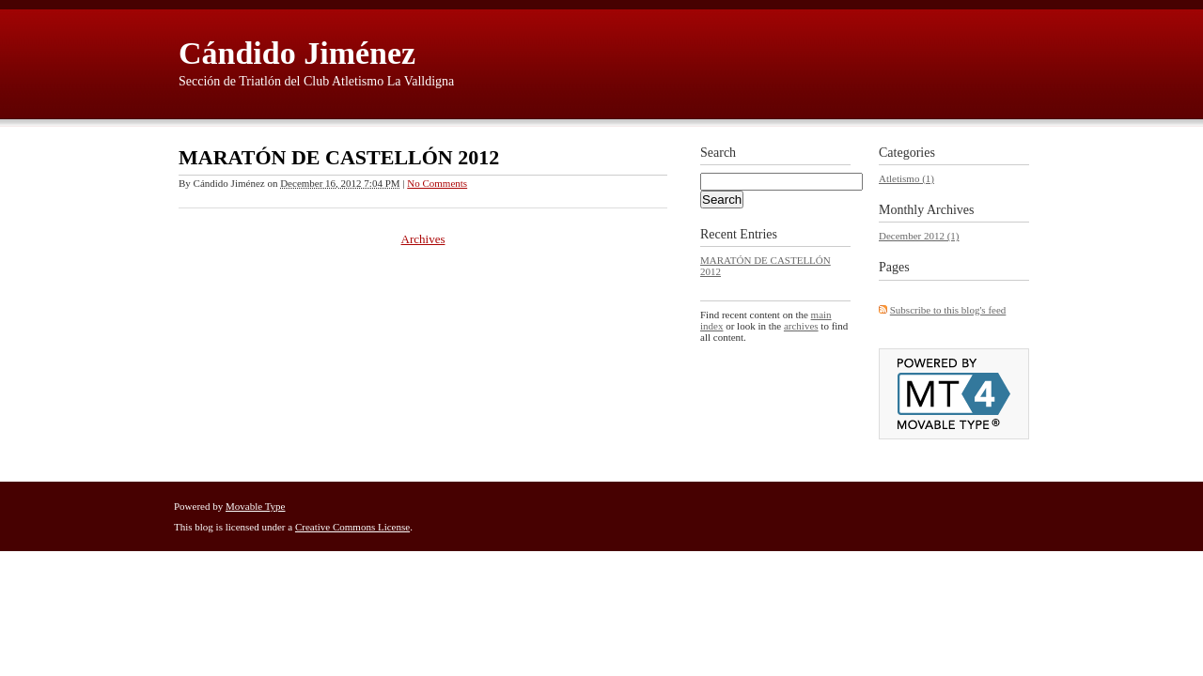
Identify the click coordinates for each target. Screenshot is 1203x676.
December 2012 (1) (919, 235)
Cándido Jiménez (297, 53)
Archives (423, 239)
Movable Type (256, 506)
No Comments (437, 183)
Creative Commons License (352, 526)
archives (801, 325)
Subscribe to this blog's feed (948, 309)
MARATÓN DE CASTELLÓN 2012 (339, 157)
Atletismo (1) (906, 178)
